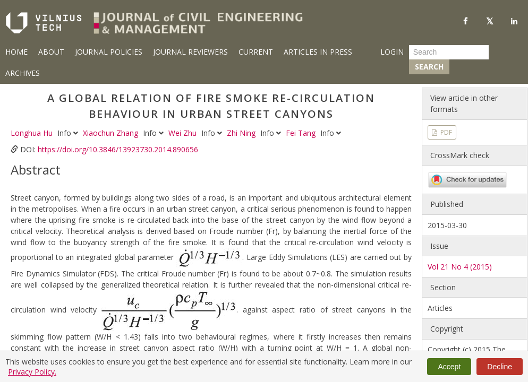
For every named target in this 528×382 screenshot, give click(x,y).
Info (68, 133)
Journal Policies (108, 52)
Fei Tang (302, 133)
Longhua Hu (33, 133)
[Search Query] (449, 52)
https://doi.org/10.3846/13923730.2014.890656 (118, 149)
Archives (22, 73)
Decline (499, 366)
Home (16, 52)
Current (256, 52)
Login (392, 52)
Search (429, 67)
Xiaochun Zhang (111, 133)
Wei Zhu (183, 133)
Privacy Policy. (32, 372)
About (51, 52)
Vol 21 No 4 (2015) (460, 267)
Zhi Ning (242, 133)
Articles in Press (318, 52)
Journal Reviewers (190, 52)
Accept (449, 366)
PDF (445, 132)
